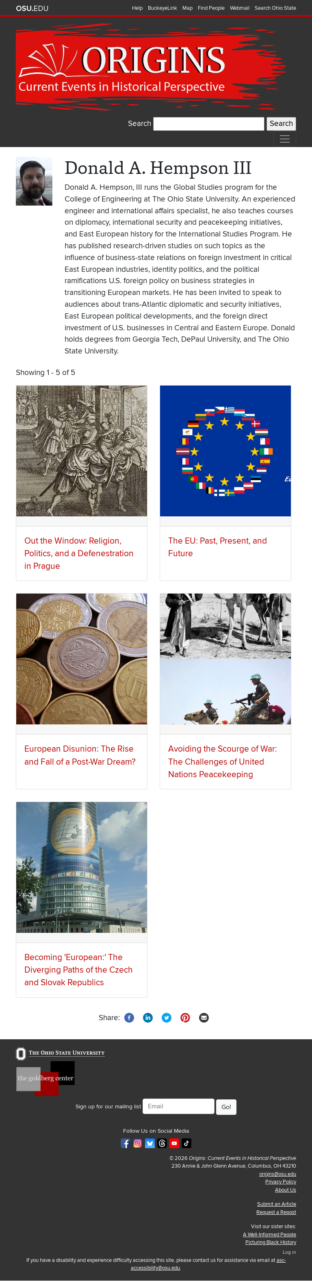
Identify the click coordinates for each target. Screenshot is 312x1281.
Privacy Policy (280, 1182)
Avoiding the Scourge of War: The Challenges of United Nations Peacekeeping (222, 761)
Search (139, 123)
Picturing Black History (270, 1242)
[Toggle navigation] (284, 139)
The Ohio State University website (32, 8)
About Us (285, 1190)
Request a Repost (276, 1212)
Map (187, 8)
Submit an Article (276, 1204)
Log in (289, 1252)
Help (137, 8)
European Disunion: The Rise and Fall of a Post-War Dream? (80, 755)
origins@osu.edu (277, 1174)
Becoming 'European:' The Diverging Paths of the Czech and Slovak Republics (78, 970)
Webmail (239, 8)
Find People (211, 8)
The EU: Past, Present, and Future (217, 547)
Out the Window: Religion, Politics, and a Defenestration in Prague (79, 553)
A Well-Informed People (269, 1234)
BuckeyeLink (162, 8)
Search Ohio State (275, 8)
